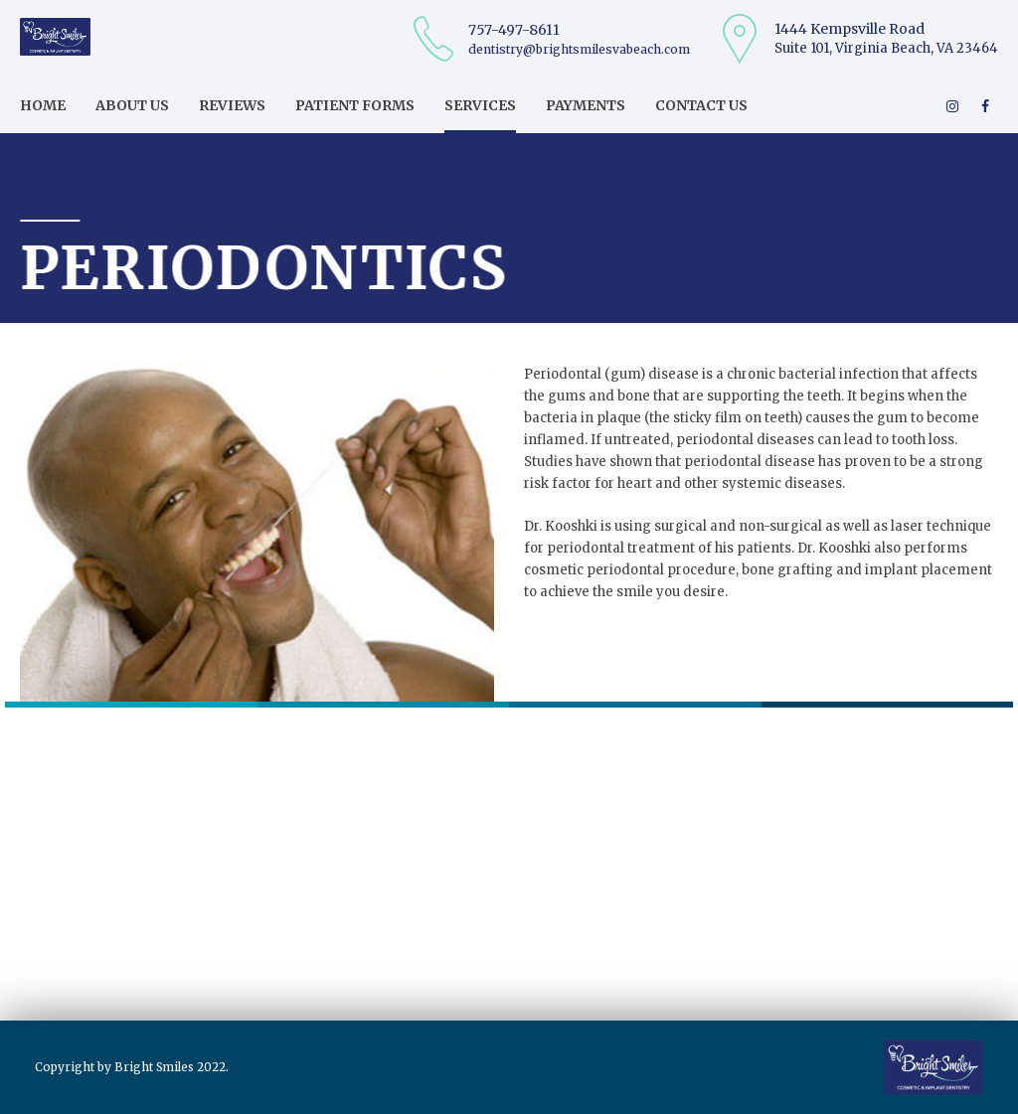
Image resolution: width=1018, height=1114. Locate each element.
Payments (585, 105)
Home (43, 105)
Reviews (232, 105)
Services (480, 105)
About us (132, 105)
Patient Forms (355, 105)
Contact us (701, 105)
